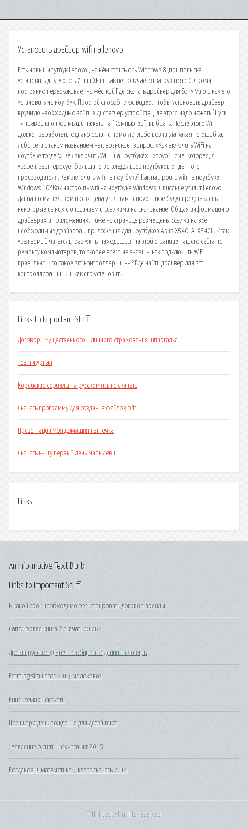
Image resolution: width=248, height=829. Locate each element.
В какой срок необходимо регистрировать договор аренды (87, 605)
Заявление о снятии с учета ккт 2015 (56, 746)
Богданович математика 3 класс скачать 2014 (68, 770)
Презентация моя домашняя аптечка (66, 430)
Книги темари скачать (36, 700)
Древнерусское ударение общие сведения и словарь (78, 652)
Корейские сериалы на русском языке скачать (77, 385)
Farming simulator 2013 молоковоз (55, 676)
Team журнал (35, 362)
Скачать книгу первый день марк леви (66, 453)
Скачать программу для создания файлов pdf (77, 408)
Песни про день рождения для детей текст (63, 723)
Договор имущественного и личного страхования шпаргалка (98, 340)
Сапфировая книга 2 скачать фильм (55, 628)
